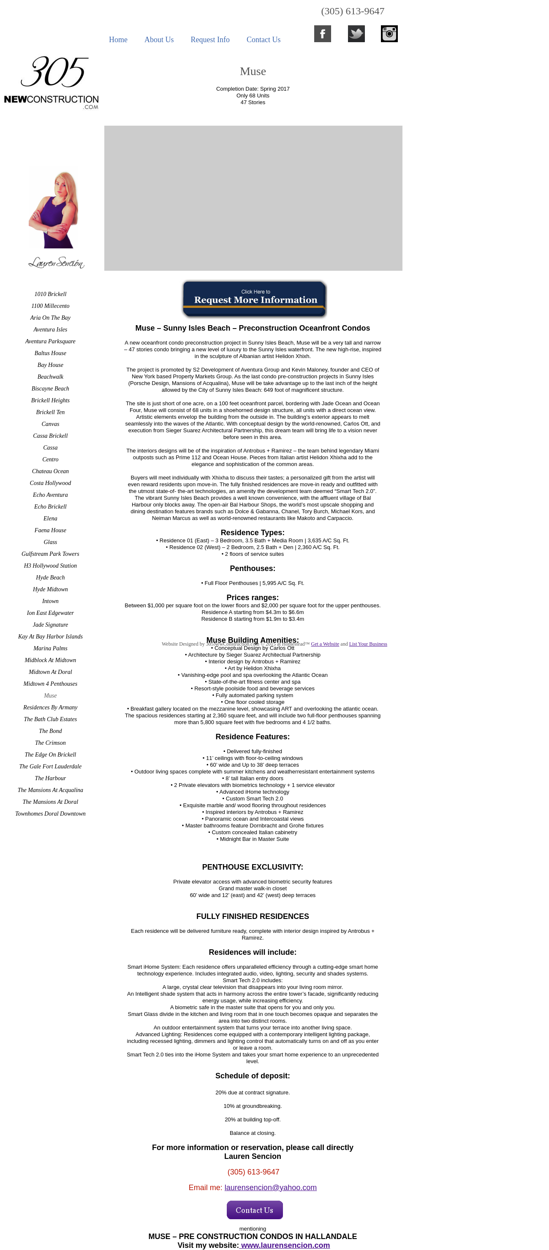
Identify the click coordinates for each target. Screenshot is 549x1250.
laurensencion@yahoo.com (271, 1187)
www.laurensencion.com (284, 1245)
